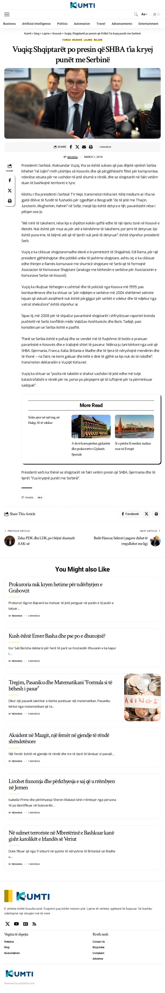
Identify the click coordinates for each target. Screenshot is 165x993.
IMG (40, 497)
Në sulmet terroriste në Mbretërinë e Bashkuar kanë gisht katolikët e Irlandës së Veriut (61, 837)
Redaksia (72, 157)
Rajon (98, 40)
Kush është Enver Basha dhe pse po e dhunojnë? (57, 637)
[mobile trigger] (8, 14)
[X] (7, 924)
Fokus (67, 40)
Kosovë (77, 40)
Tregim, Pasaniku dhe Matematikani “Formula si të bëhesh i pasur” (60, 686)
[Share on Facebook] (71, 146)
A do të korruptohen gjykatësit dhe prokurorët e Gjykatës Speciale (91, 449)
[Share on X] (77, 146)
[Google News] (25, 924)
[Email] (84, 146)
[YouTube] (16, 924)
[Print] (91, 146)
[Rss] (34, 924)
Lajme (88, 40)
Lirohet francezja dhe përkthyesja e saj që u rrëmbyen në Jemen (62, 785)
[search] (136, 14)
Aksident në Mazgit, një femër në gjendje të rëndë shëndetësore (59, 739)
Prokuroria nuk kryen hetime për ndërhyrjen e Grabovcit (55, 588)
